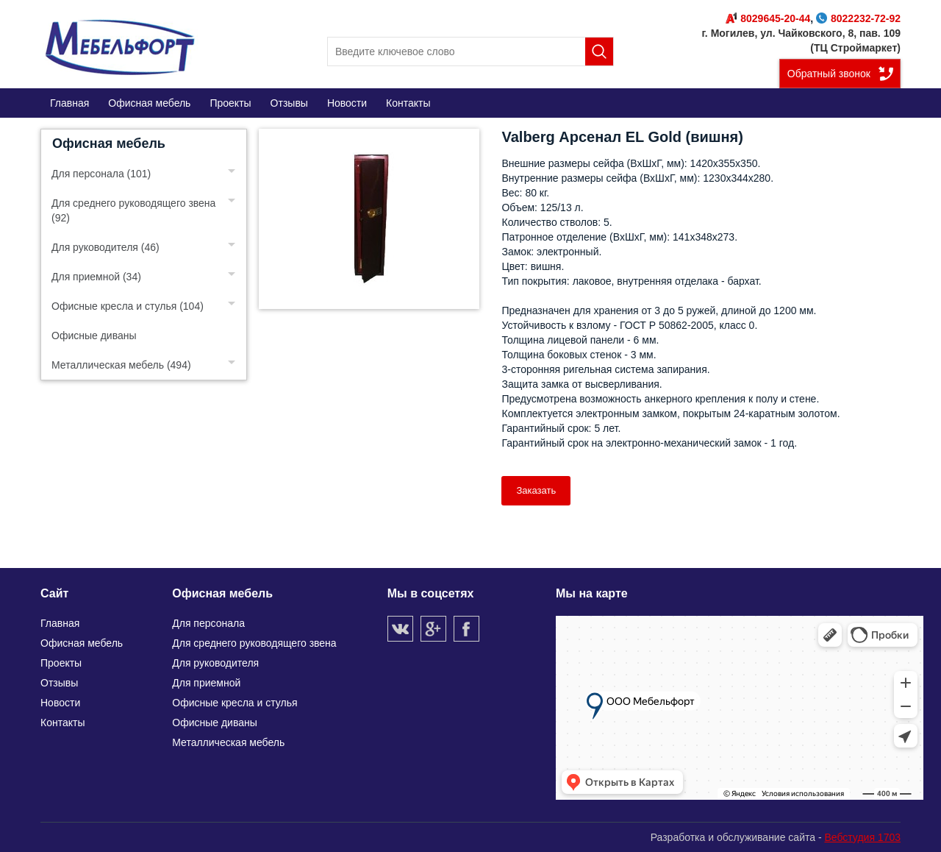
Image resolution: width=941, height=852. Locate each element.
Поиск (599, 51)
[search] (470, 51)
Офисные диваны (94, 335)
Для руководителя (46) (105, 247)
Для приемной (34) (96, 277)
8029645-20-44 (768, 18)
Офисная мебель (108, 143)
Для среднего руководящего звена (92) (133, 210)
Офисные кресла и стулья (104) (127, 306)
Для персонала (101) (101, 174)
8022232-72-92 (858, 18)
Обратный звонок (828, 73)
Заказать (536, 490)
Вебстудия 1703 (862, 837)
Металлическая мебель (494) (121, 365)
